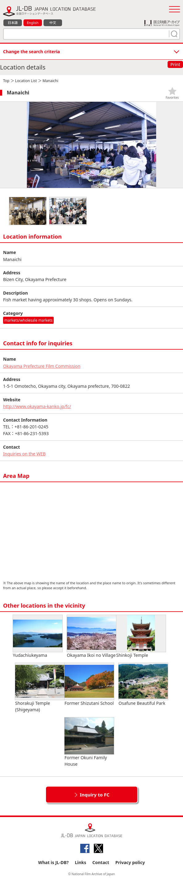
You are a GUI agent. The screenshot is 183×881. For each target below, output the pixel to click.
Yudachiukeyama (37, 636)
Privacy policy (130, 862)
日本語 (13, 22)
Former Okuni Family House (89, 742)
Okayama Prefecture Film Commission (41, 366)
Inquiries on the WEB (24, 454)
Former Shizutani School (89, 684)
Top (6, 80)
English (32, 22)
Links (80, 862)
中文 (52, 22)
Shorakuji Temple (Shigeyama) (39, 687)
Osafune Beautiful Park (143, 684)
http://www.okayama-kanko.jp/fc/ (37, 406)
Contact (100, 862)
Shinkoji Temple (141, 636)
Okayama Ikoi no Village (91, 636)
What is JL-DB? (53, 862)
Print (175, 64)
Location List (26, 80)
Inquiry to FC (94, 795)
